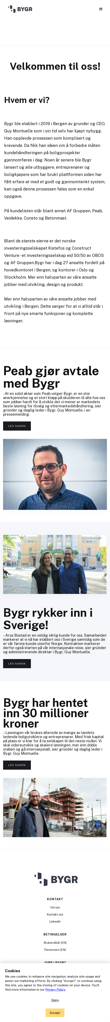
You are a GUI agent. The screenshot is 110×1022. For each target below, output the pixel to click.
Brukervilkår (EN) (55, 942)
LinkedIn (55, 921)
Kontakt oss (55, 914)
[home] (19, 9)
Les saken (17, 426)
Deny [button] (55, 1000)
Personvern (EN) (55, 949)
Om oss (55, 907)
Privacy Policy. (55, 989)
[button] (101, 9)
